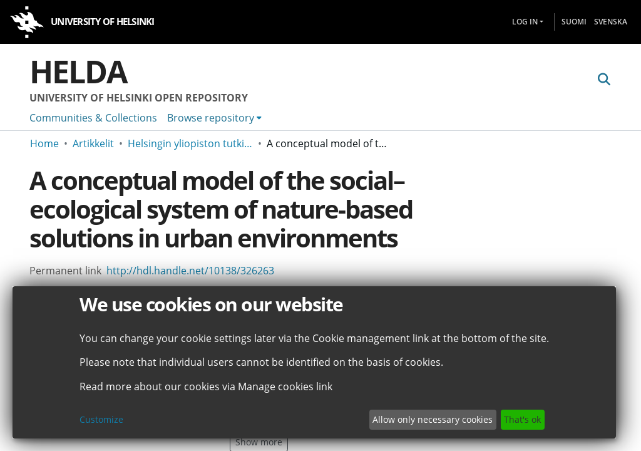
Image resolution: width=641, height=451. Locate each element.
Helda (78, 71)
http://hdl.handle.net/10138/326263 (190, 270)
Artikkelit (93, 143)
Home (44, 143)
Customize (101, 419)
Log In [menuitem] (525, 21)
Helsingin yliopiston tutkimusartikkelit (190, 143)
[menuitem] (214, 117)
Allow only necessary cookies (432, 419)
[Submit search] (604, 79)
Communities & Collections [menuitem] (93, 118)
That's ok (522, 419)
